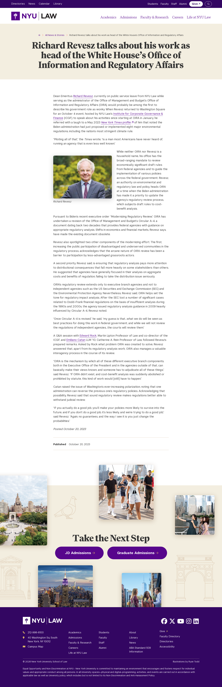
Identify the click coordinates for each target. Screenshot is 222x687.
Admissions (128, 17)
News (31, 3)
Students (153, 3)
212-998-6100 (36, 632)
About (132, 632)
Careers (177, 17)
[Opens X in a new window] (172, 621)
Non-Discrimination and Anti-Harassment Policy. (130, 675)
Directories (18, 3)
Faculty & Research (154, 17)
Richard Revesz (83, 96)
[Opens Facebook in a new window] (164, 621)
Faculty (165, 3)
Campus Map (35, 646)
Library (57, 3)
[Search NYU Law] (208, 4)
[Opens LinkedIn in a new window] (196, 621)
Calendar (44, 3)
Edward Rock (88, 335)
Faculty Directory (170, 636)
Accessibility (167, 646)
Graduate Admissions (135, 553)
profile (116, 122)
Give (195, 3)
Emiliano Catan (75, 340)
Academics (108, 17)
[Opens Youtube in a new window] (180, 621)
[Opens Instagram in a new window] (188, 621)
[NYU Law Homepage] (34, 16)
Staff (174, 3)
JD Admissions (78, 553)
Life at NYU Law (199, 17)
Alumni (183, 3)
